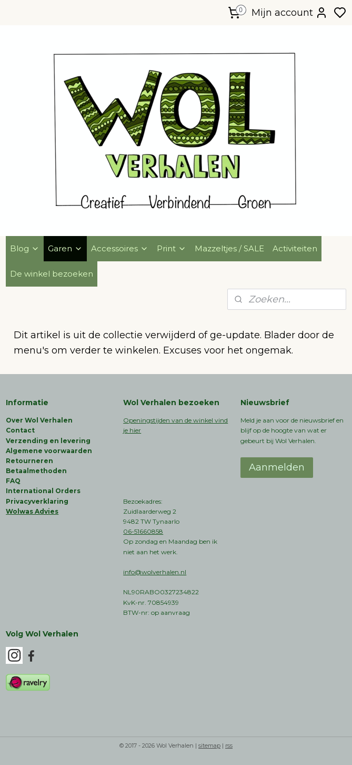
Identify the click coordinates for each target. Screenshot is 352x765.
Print (171, 248)
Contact (20, 430)
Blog (24, 248)
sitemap (209, 745)
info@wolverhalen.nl (154, 572)
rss (229, 745)
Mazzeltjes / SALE (229, 248)
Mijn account (290, 12)
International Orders (43, 491)
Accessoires (119, 248)
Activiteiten (295, 248)
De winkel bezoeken (51, 274)
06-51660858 (143, 531)
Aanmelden (277, 467)
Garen (65, 248)
